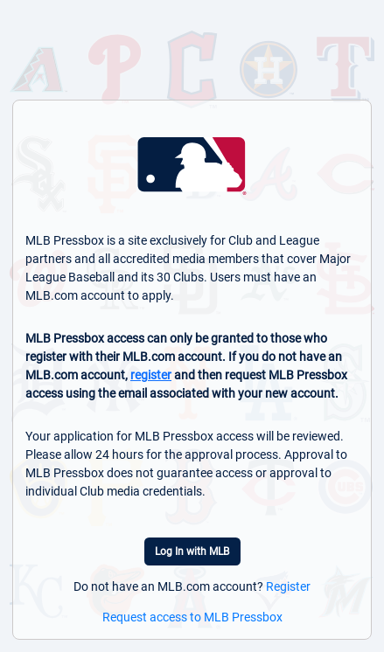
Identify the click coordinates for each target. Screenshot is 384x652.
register (150, 375)
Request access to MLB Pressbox (192, 617)
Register (288, 586)
